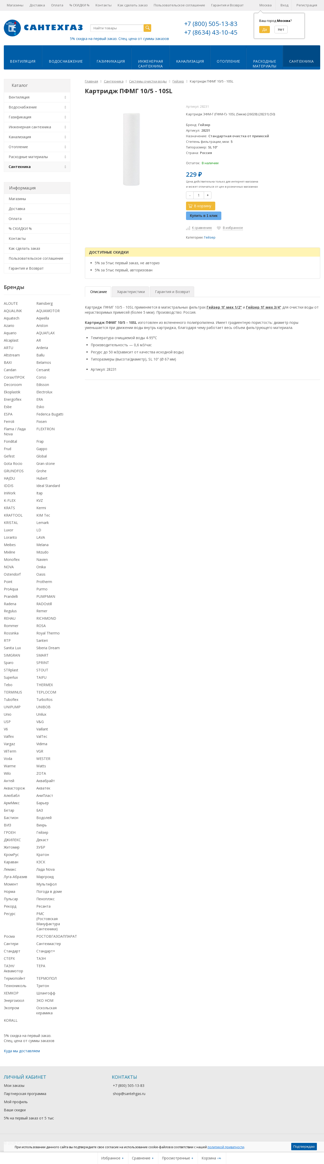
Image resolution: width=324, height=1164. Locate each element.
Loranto (10, 537)
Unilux (41, 714)
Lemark (42, 522)
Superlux (11, 677)
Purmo (42, 589)
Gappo (41, 448)
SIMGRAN (12, 655)
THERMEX (44, 684)
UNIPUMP (12, 706)
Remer (41, 610)
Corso (41, 377)
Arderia (42, 347)
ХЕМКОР (11, 993)
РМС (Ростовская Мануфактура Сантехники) (48, 921)
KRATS (9, 507)
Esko (40, 406)
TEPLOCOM (46, 692)
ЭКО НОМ (44, 1000)
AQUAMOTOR (48, 310)
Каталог (20, 85)
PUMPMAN (45, 596)
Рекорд (10, 906)
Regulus (10, 610)
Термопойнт (14, 978)
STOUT (42, 670)
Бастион (11, 817)
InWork (10, 493)
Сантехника (301, 61)
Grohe (41, 470)
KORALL (11, 1020)
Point (8, 581)
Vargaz (9, 743)
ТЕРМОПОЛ (46, 978)
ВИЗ (7, 825)
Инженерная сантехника (30, 126)
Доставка (37, 5)
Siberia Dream (48, 647)
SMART (42, 655)
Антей (9, 780)
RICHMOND (46, 618)
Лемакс (10, 869)
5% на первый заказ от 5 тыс (29, 1118)
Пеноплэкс (45, 898)
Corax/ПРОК (14, 377)
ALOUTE (11, 303)
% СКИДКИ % (79, 5)
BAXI (8, 362)
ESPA (8, 414)
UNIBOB (43, 706)
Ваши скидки (15, 1109)
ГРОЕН (10, 832)
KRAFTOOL (13, 515)
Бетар (9, 810)
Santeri (42, 640)
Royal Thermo (48, 633)
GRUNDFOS (14, 470)
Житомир (12, 847)
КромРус (11, 854)
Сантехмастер (48, 943)
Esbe (8, 406)
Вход (284, 5)
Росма (9, 936)
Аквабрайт (45, 780)
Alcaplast (11, 340)
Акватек (43, 788)
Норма (9, 891)
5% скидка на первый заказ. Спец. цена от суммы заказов (119, 38)
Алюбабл (12, 795)
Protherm (44, 581)
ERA (39, 399)
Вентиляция (22, 61)
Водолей (44, 817)
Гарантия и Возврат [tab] (172, 291)
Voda (8, 758)
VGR (39, 751)
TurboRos (44, 699)
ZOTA (41, 773)
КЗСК (40, 862)
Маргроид (45, 876)
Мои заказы (14, 1085)
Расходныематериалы (264, 63)
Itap (39, 493)
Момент (11, 884)
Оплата (57, 5)
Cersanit (43, 369)
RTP (7, 640)
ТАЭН (41, 958)
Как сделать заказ (133, 5)
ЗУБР (40, 847)
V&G (40, 721)
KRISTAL (11, 522)
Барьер (42, 802)
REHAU (10, 618)
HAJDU (9, 478)
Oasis (40, 574)
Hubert (42, 478)
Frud (7, 448)
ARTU (8, 347)
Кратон (42, 854)
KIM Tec (43, 515)
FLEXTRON (45, 428)
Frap (40, 441)
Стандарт (12, 951)
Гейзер (209, 237)
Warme (10, 766)
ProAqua (11, 589)
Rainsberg (44, 303)
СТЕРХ (9, 958)
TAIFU (41, 677)
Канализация (190, 61)
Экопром (11, 1007)
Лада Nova (45, 869)
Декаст (42, 839)
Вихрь (41, 825)
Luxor (8, 530)
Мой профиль (16, 1101)
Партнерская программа (25, 1093)
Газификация (111, 61)
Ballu (40, 355)
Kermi (41, 507)
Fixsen (41, 421)
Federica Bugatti (49, 414)
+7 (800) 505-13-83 (210, 23)
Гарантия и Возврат (227, 5)
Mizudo (42, 552)
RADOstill (44, 603)
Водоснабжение (66, 61)
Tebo (8, 684)
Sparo (8, 662)
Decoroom (13, 384)
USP (7, 721)
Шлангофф (45, 993)
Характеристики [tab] (131, 291)
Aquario (10, 332)
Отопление (228, 61)
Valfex (9, 736)
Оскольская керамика (46, 1010)
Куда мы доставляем (22, 1050)
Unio (7, 714)
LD (38, 530)
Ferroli (9, 421)
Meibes (10, 544)
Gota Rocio (13, 463)
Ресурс (10, 913)
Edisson (42, 384)
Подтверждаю (304, 1146)
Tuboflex (11, 699)
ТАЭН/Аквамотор (13, 968)
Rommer (11, 625)
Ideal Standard (48, 485)
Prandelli (11, 596)
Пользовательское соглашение (179, 5)
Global (41, 456)
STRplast (11, 670)
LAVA (40, 537)
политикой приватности (226, 1147)
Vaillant (42, 729)
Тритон (42, 985)
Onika (41, 566)
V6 (6, 729)
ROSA (41, 625)
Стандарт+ (45, 951)
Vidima (41, 743)
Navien (42, 559)
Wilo (7, 773)
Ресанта (43, 906)
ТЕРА (40, 965)
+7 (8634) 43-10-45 (210, 32)
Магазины (15, 5)
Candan (10, 369)
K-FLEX (10, 500)
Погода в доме (49, 891)
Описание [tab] (98, 291)
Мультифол (46, 884)
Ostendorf (12, 574)
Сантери (11, 943)
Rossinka (11, 633)
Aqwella (42, 318)
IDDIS (8, 485)
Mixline (9, 552)
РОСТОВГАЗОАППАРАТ (56, 936)
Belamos (43, 362)
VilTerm (10, 751)
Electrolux (44, 392)
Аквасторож (14, 788)
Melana (42, 544)
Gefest (9, 456)
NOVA (9, 566)
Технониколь (15, 985)
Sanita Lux (12, 647)
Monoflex (12, 559)
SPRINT (42, 662)
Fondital (10, 441)
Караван (11, 862)
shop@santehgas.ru (129, 1093)
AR (38, 340)
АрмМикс (12, 802)
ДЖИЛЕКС (12, 839)
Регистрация (307, 5)
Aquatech (11, 318)
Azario (9, 325)
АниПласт (44, 795)
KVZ (39, 500)
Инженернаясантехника (150, 63)
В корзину (199, 205)
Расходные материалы (28, 156)
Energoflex (12, 399)
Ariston (42, 325)
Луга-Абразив (15, 876)
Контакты (104, 5)
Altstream (12, 355)
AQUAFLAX (45, 332)
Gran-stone (45, 463)
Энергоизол (14, 1000)
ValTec (41, 736)
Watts (41, 766)
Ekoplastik (12, 392)
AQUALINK (13, 310)
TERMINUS (13, 692)
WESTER (43, 758)
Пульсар (11, 898)
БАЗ (39, 810)
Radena (10, 603)
